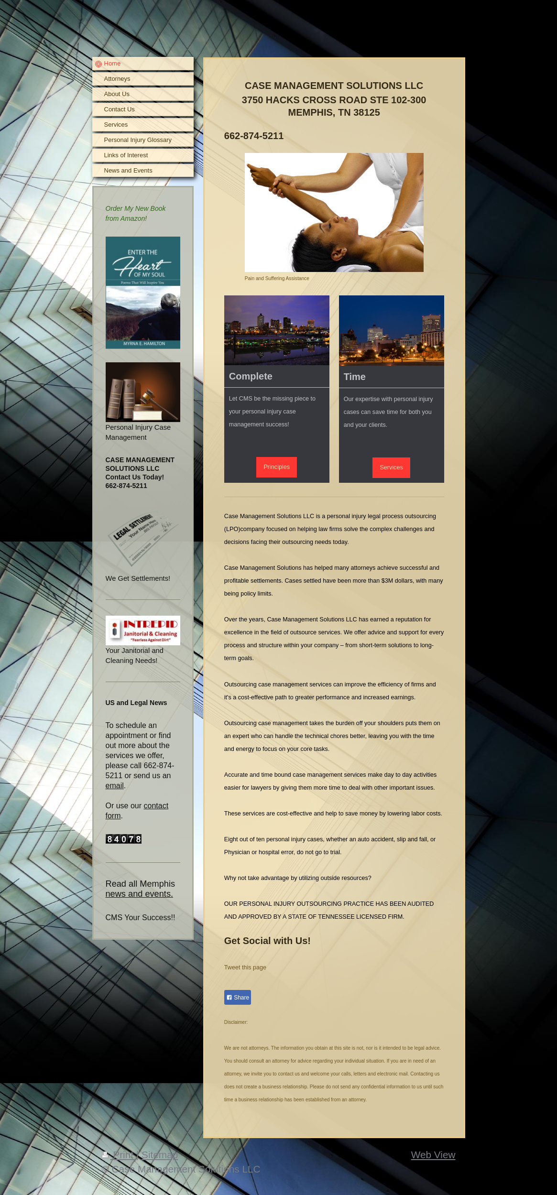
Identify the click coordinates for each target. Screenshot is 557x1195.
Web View (433, 1154)
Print (119, 1154)
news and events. (140, 894)
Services (391, 467)
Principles (276, 467)
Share (237, 997)
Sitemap (160, 1154)
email (115, 786)
